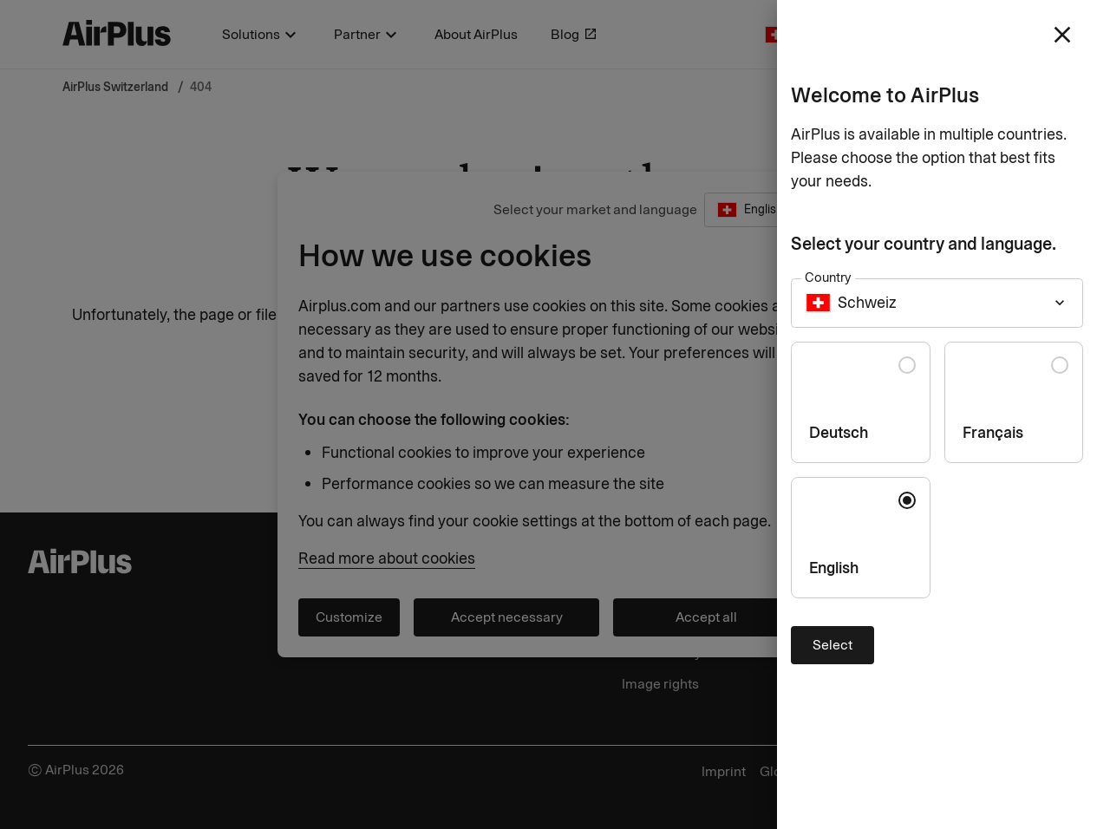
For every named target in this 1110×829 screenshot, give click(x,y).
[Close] (555, 414)
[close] (1062, 34)
